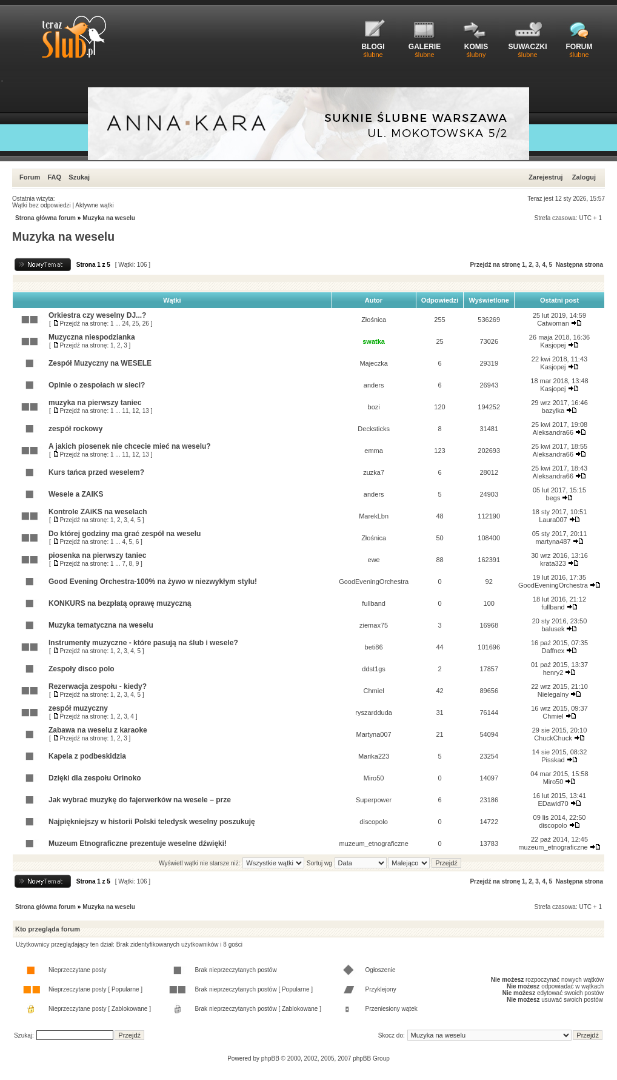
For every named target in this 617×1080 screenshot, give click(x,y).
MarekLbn (374, 516)
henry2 (553, 672)
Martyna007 (374, 734)
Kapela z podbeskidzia (87, 756)
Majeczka (373, 363)
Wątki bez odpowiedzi (41, 205)
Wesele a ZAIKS (75, 494)
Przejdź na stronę (495, 264)
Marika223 (373, 756)
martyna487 (552, 541)
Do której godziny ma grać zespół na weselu (124, 533)
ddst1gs (373, 668)
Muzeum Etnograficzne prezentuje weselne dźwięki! (137, 843)
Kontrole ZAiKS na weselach (97, 512)
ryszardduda (373, 712)
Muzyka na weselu (108, 218)
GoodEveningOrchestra (374, 581)
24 (125, 323)
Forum (29, 177)
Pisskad (553, 759)
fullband (373, 603)
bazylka (553, 410)
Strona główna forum (45, 218)
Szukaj (79, 177)
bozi (374, 407)
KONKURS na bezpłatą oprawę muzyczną (119, 603)
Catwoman (553, 323)
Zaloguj (584, 177)
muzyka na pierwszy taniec (94, 402)
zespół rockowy (75, 428)
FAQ (54, 177)
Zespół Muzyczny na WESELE (100, 363)
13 (145, 411)
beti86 (374, 647)
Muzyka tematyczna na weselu (100, 625)
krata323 (553, 563)
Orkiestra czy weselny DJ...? (97, 315)
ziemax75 (373, 625)
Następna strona (579, 264)
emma (373, 450)
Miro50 (374, 778)
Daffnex (553, 650)
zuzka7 (373, 472)
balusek (553, 628)
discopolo (373, 821)
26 (145, 323)
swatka (373, 341)
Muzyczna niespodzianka (91, 337)
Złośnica (373, 319)
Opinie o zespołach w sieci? (96, 385)
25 (135, 323)
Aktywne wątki (94, 205)
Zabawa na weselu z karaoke (97, 730)
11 (125, 411)
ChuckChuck (553, 738)
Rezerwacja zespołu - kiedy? (97, 686)
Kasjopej (552, 345)
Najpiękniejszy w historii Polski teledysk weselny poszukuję (151, 821)
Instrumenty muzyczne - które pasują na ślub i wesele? (143, 643)
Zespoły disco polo (81, 669)
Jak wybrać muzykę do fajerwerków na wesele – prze (139, 800)
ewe (374, 559)
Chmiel (373, 690)
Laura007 (553, 519)
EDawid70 (553, 803)
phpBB (270, 1058)
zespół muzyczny (78, 708)
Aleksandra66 (553, 432)
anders (374, 385)
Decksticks (374, 428)
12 (135, 411)
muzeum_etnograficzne (373, 843)
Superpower (374, 799)
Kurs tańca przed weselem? (96, 472)
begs (553, 497)
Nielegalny (553, 694)
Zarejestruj (545, 177)
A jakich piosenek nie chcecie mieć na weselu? (129, 446)
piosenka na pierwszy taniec (97, 555)
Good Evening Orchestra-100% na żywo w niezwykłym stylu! (152, 581)
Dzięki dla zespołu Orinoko (94, 778)
